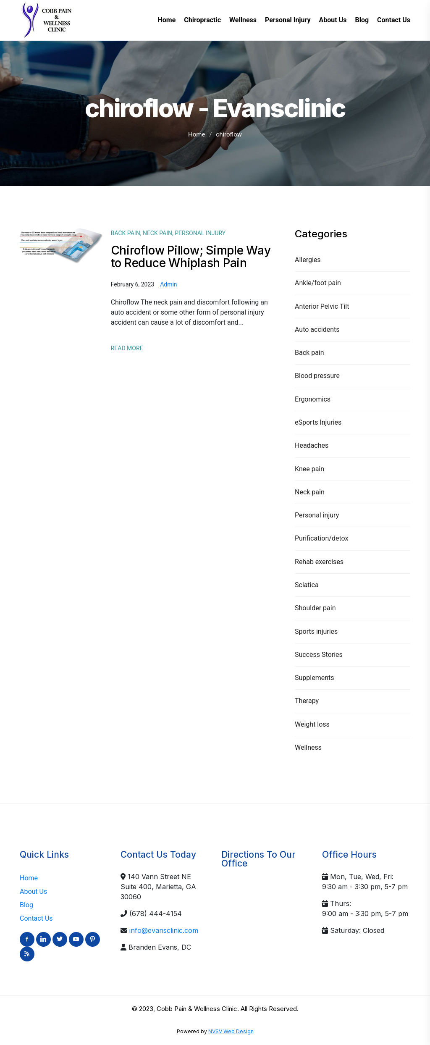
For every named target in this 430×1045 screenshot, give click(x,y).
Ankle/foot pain (318, 283)
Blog (26, 905)
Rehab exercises (319, 562)
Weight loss (312, 724)
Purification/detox (321, 538)
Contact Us (36, 918)
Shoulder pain (315, 608)
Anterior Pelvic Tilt (322, 306)
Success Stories (319, 655)
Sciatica (307, 585)
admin (168, 284)
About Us (33, 891)
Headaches (311, 445)
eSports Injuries (318, 422)
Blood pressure (317, 376)
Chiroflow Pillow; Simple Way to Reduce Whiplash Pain (191, 256)
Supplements (314, 678)
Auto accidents (317, 329)
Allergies (308, 260)
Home (196, 134)
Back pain (309, 353)
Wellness (308, 747)
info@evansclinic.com (163, 930)
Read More (127, 348)
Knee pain (309, 469)
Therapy (307, 701)
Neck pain (310, 492)
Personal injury (317, 515)
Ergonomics (312, 399)
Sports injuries (316, 631)
